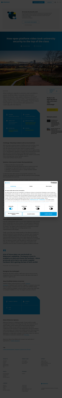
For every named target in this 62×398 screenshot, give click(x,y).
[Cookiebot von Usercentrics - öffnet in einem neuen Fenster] (51, 183)
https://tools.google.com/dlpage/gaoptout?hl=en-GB (17, 202)
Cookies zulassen (48, 213)
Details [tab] (31, 186)
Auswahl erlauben (31, 213)
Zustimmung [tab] (13, 186)
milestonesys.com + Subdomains (37, 199)
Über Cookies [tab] (49, 186)
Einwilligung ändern (44, 202)
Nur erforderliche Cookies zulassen (13, 214)
